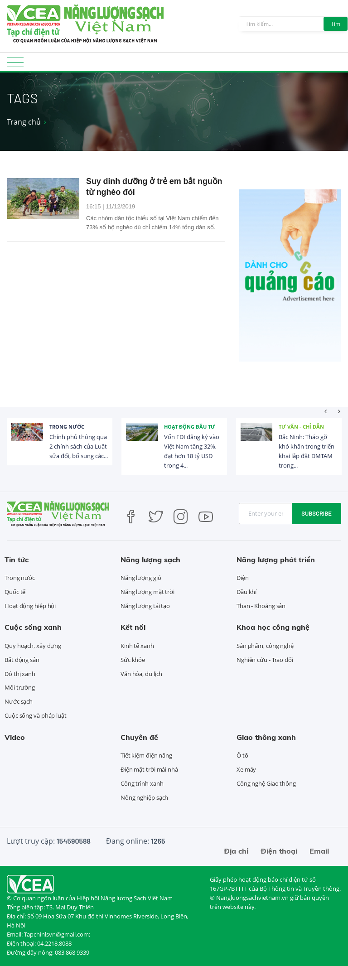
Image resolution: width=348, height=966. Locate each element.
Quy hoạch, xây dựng (33, 646)
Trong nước (66, 426)
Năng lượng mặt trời (147, 592)
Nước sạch (19, 701)
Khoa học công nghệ (273, 627)
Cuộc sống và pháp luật (36, 715)
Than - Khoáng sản (261, 606)
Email (319, 850)
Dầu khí (246, 592)
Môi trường (20, 687)
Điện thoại (279, 850)
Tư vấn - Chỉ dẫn (301, 426)
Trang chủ (24, 122)
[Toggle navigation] (15, 65)
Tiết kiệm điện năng (146, 755)
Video (15, 737)
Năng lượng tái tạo (145, 606)
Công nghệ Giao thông (266, 783)
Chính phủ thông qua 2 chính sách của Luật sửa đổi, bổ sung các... (78, 446)
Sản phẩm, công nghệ (265, 646)
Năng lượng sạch (150, 559)
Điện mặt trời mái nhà (149, 769)
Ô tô (242, 755)
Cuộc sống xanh (33, 627)
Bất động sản (22, 660)
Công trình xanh (142, 783)
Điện (243, 578)
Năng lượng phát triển (276, 559)
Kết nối (133, 627)
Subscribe (316, 513)
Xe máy (246, 769)
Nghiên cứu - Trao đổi (265, 660)
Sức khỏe (133, 660)
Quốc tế (15, 592)
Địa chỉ (236, 850)
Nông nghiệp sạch (144, 797)
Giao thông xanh (266, 737)
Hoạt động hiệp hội (30, 606)
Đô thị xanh (20, 674)
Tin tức (17, 559)
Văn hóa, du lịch (141, 674)
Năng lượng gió (141, 578)
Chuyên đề (139, 737)
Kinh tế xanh (137, 646)
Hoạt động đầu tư (189, 426)
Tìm (335, 24)
